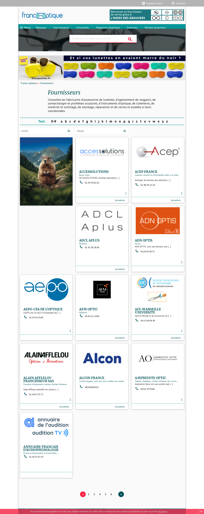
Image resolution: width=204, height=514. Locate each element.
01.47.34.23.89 (145, 263)
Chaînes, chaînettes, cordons (91, 400)
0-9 (53, 126)
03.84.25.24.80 (33, 333)
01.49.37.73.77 (145, 342)
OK (201, 511)
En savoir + (163, 511)
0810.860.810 (33, 406)
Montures (27, 258)
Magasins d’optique (108, 30)
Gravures (132, 30)
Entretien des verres (112, 400)
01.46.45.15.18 (145, 196)
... (91, 186)
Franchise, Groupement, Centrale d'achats (152, 332)
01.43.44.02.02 (89, 194)
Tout (41, 126)
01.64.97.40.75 (89, 265)
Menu (25, 30)
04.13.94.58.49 (89, 337)
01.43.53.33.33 (145, 407)
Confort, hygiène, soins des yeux (37, 400)
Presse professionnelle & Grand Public (151, 403)
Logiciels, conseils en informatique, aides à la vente (156, 186)
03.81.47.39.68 (89, 408)
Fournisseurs (61, 30)
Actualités (82, 30)
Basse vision (84, 186)
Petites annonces (155, 30)
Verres (82, 258)
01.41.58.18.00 (33, 261)
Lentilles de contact (60, 400)
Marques (41, 30)
